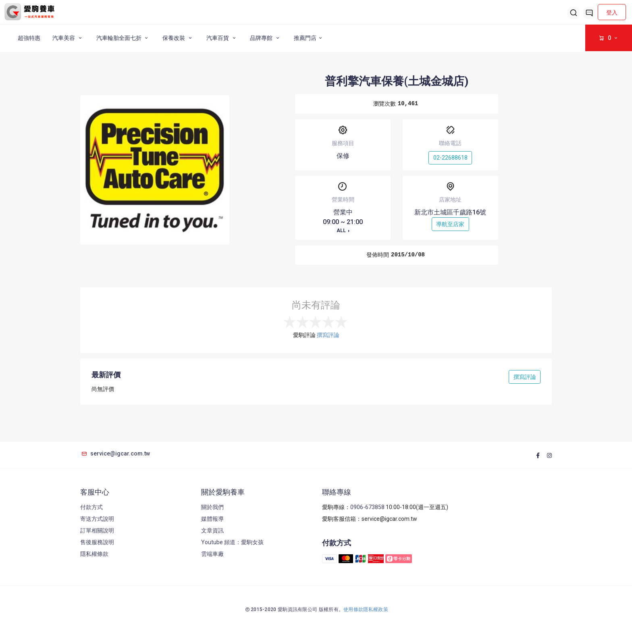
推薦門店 (309, 38)
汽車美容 (68, 38)
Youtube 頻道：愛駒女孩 (232, 542)
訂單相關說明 (97, 530)
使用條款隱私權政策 (365, 609)
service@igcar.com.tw (115, 453)
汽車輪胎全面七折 (123, 38)
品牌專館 (266, 38)
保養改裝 (178, 38)
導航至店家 (450, 224)
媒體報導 (212, 519)
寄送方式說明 (97, 519)
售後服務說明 (97, 542)
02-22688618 (450, 157)
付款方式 (91, 507)
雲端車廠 (212, 554)
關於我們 (212, 507)
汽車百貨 (222, 38)
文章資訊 (212, 530)
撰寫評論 (328, 335)
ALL (342, 230)
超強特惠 (29, 38)
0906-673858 (367, 507)
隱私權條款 (94, 554)
